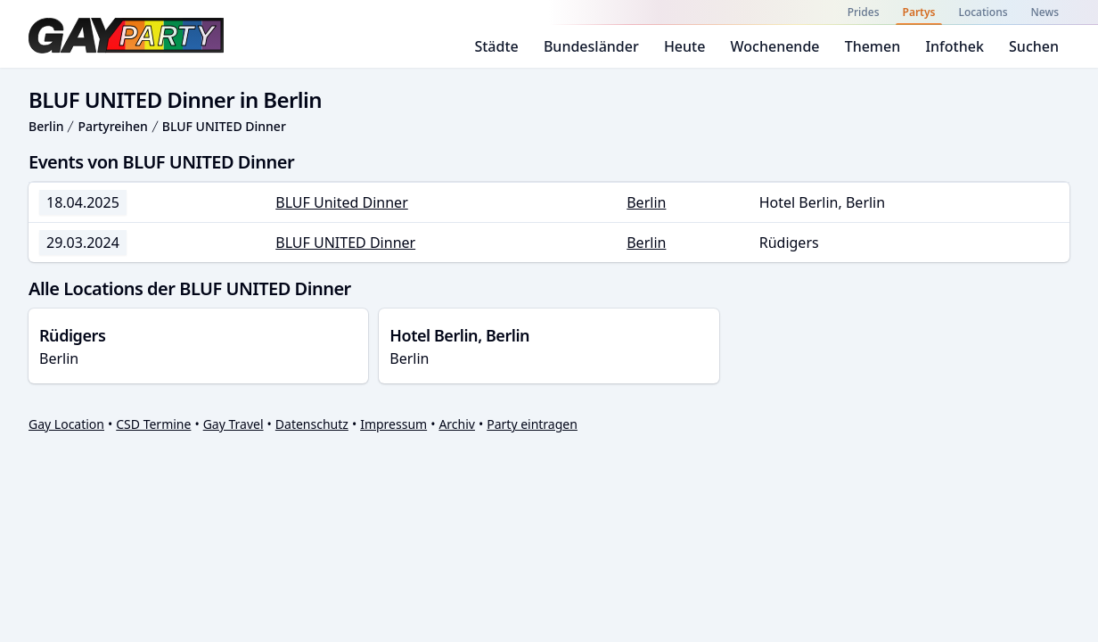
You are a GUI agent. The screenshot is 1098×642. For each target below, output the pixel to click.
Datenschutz (311, 424)
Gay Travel (233, 424)
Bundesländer (591, 46)
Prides (864, 12)
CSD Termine (153, 424)
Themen (873, 46)
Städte (496, 46)
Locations (982, 12)
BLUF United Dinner (341, 202)
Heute (685, 46)
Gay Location (66, 424)
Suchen (1034, 46)
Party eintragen (532, 424)
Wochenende (775, 46)
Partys (919, 12)
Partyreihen (112, 126)
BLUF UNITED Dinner (224, 126)
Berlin (46, 126)
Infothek (954, 46)
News (1045, 12)
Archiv (456, 424)
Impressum (393, 424)
